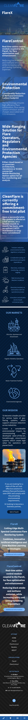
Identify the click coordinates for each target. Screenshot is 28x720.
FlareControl (14, 644)
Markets (14, 647)
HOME (14, 638)
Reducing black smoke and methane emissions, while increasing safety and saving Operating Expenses (13, 65)
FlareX (14, 641)
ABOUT (14, 650)
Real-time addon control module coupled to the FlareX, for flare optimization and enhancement (13, 51)
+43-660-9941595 (16, 687)
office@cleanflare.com (17, 690)
